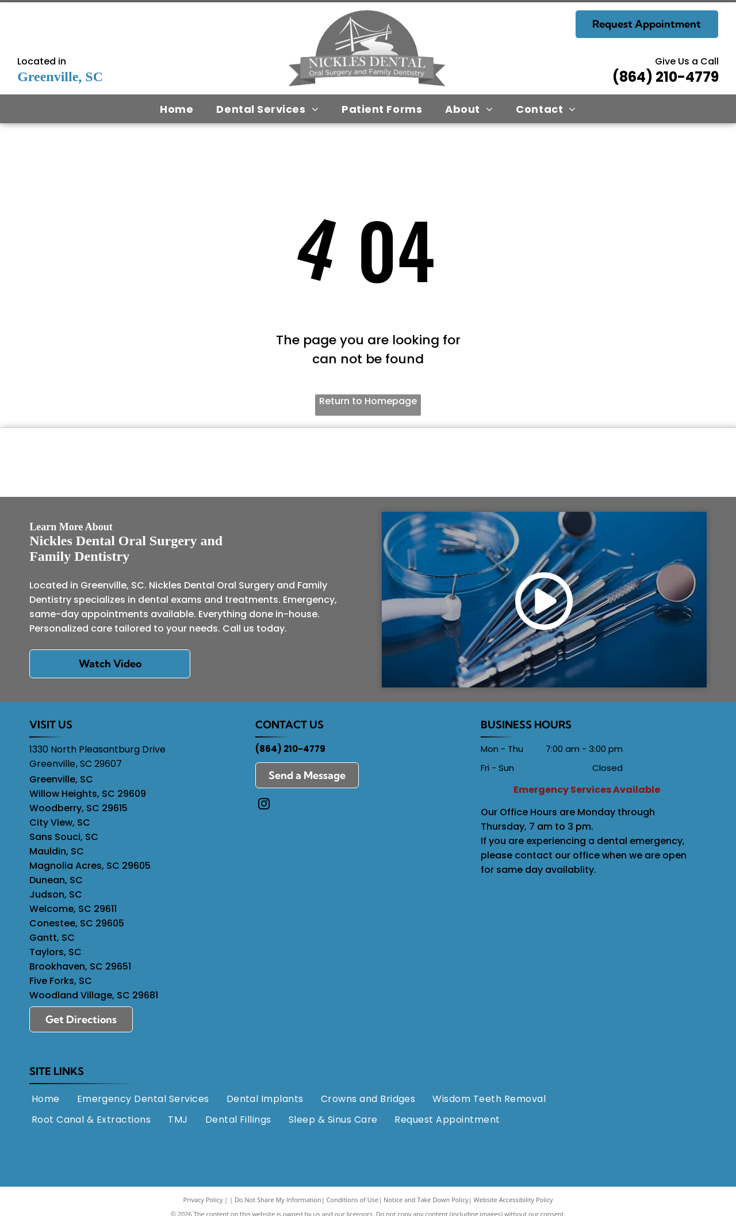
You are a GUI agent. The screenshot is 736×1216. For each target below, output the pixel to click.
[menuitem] (176, 109)
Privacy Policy (203, 1203)
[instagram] (264, 809)
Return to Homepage (368, 401)
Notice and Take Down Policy (426, 1203)
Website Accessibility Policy (513, 1203)
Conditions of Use (353, 1203)
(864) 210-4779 (665, 76)
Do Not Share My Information (278, 1203)
